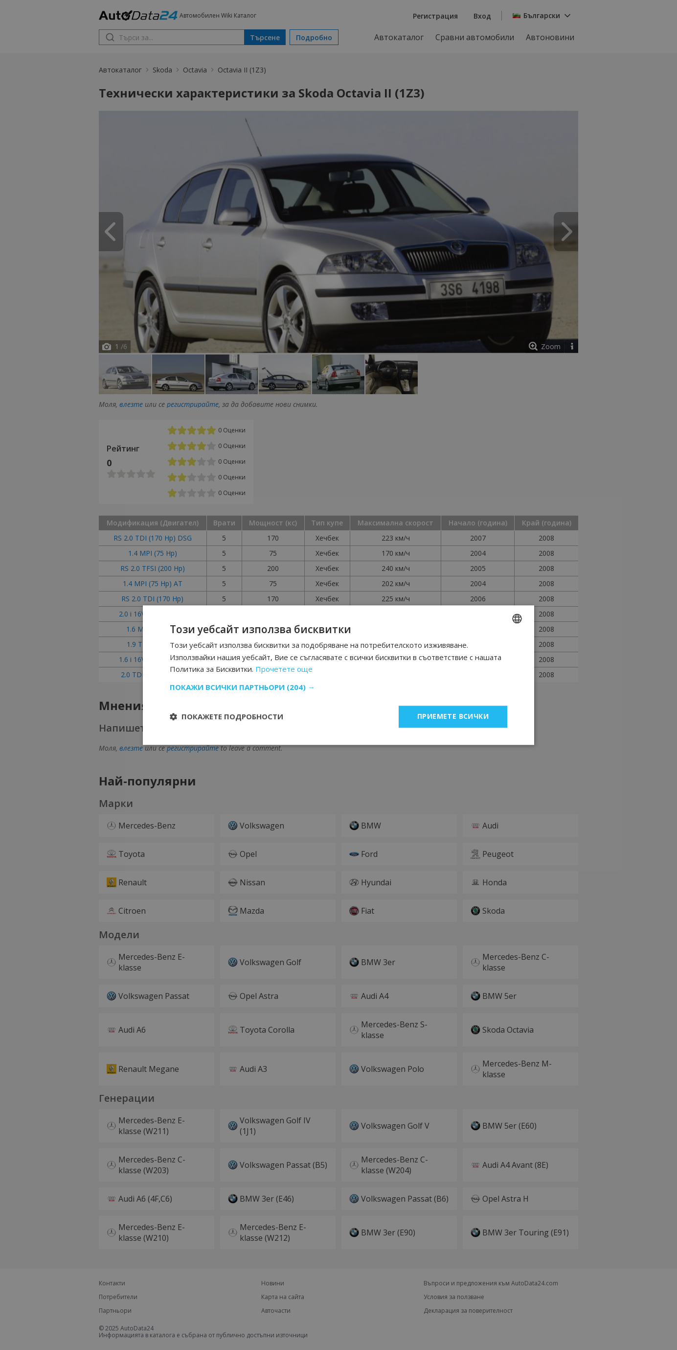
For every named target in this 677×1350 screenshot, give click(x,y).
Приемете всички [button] (453, 716)
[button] (338, 687)
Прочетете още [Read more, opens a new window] (284, 669)
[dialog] (338, 675)
